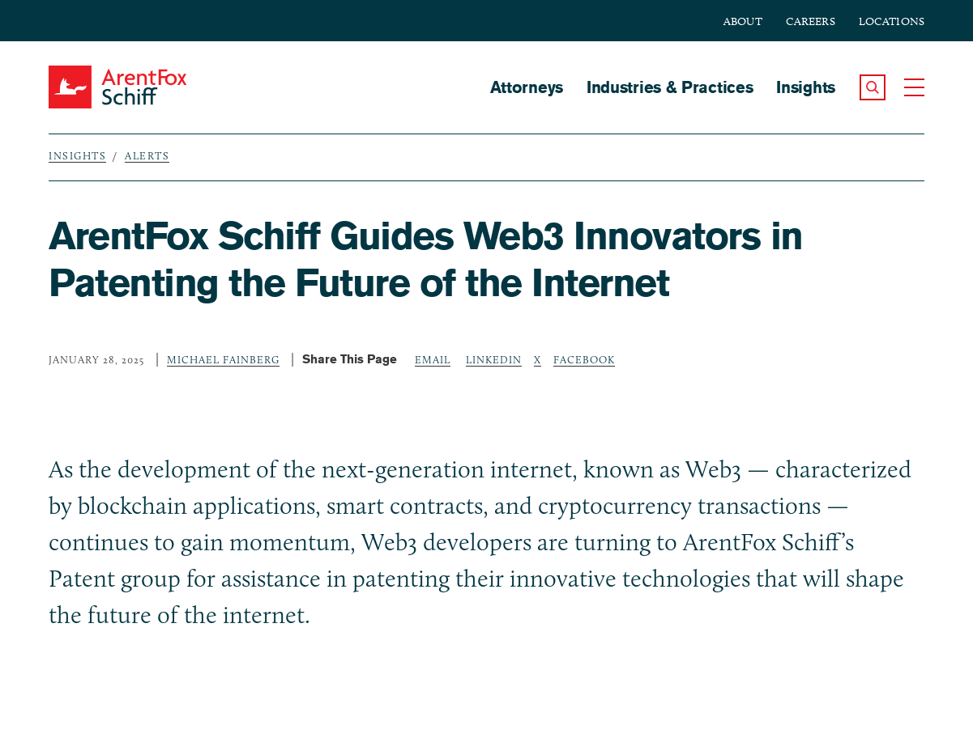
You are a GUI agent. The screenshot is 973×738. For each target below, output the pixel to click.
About (742, 21)
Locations (891, 21)
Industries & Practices (670, 87)
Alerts (147, 155)
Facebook (584, 359)
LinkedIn (494, 359)
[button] (873, 87)
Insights (805, 87)
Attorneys (526, 87)
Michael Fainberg (223, 359)
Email (432, 359)
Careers (810, 21)
